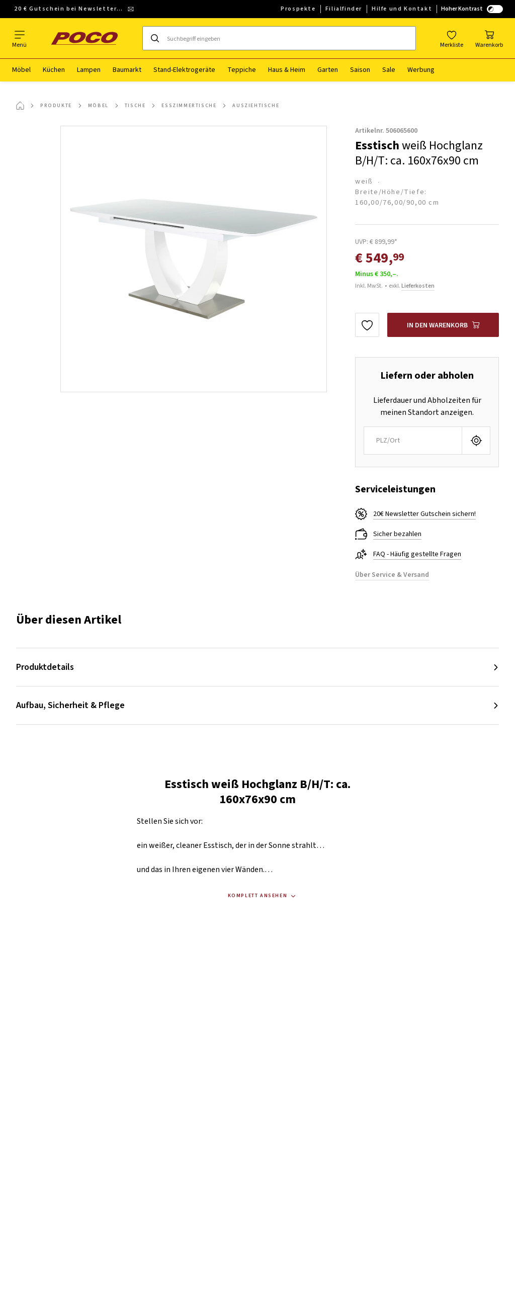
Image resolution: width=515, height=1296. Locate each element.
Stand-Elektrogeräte (184, 70)
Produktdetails (45, 667)
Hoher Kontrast (472, 9)
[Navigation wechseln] (19, 38)
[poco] (84, 38)
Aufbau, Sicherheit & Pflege (70, 705)
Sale (388, 70)
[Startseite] (20, 106)
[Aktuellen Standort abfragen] (476, 440)
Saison (360, 70)
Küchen (54, 70)
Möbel (21, 70)
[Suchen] (155, 38)
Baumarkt (127, 70)
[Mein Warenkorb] (489, 38)
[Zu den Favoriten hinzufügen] (367, 325)
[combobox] (413, 440)
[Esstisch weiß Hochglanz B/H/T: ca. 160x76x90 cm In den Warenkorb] (443, 325)
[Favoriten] (451, 38)
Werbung (421, 70)
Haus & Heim (286, 70)
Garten (327, 70)
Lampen (89, 70)
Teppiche (241, 70)
